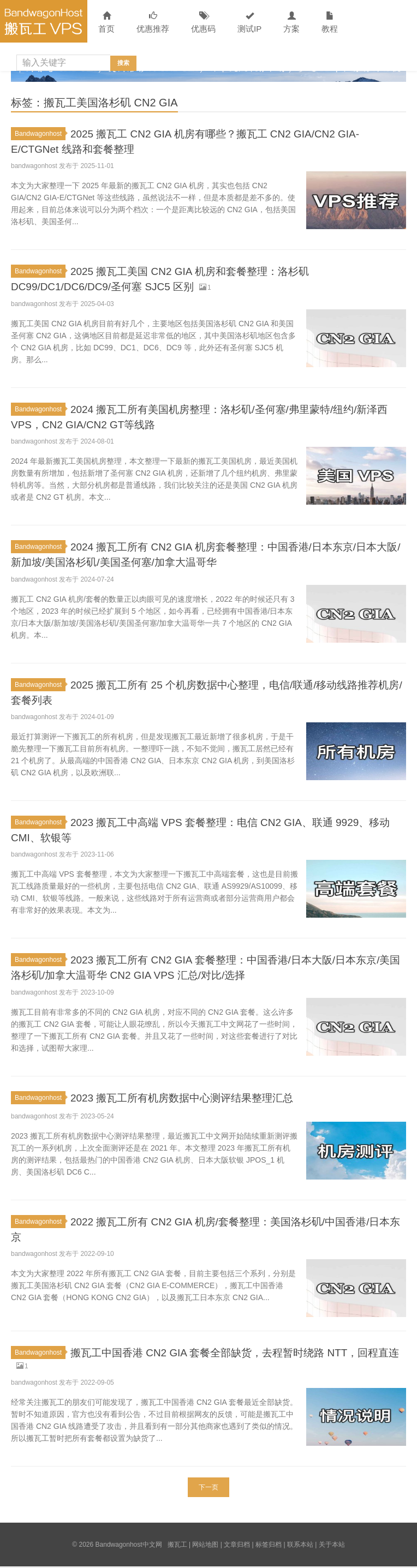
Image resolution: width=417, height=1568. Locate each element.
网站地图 (205, 1546)
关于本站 (332, 1546)
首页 (106, 22)
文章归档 (237, 1546)
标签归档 (268, 1546)
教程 (329, 22)
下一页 (208, 1489)
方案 (291, 22)
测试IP (249, 22)
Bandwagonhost (40, 133)
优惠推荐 (152, 22)
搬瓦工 (177, 1546)
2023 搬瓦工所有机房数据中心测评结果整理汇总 (199, 1096)
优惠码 (203, 22)
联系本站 (300, 1546)
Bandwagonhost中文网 (43, 21)
